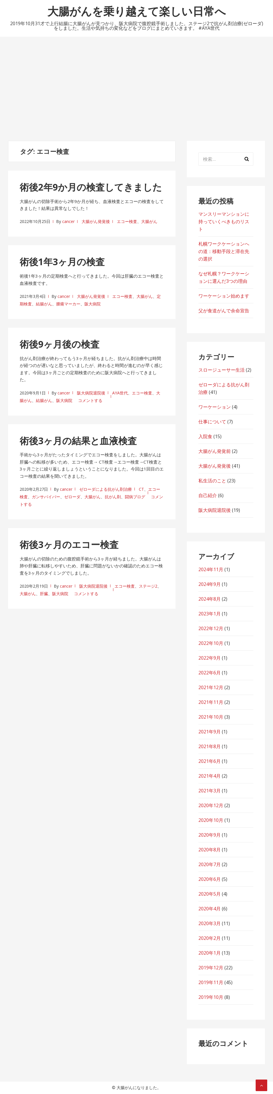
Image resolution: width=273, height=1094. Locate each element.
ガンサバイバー (46, 496)
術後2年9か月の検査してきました (91, 187)
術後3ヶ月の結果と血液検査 (78, 440)
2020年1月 (209, 953)
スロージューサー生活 (221, 370)
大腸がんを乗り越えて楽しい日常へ (136, 11)
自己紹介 (207, 495)
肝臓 (44, 593)
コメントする (90, 400)
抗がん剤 (113, 496)
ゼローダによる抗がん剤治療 (105, 489)
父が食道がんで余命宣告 (223, 310)
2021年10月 (210, 717)
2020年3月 (209, 923)
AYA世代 (120, 393)
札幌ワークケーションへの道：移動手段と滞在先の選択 (223, 251)
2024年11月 (210, 569)
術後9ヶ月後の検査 (59, 344)
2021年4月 (209, 776)
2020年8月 (209, 849)
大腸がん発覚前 (214, 451)
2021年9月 (209, 731)
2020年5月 (209, 894)
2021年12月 (210, 687)
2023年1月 (209, 613)
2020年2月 (209, 938)
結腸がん (44, 304)
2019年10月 (210, 997)
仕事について (212, 421)
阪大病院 (92, 304)
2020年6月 (209, 879)
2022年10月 (210, 643)
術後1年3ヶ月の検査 (62, 261)
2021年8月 (209, 746)
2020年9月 (209, 835)
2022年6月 (209, 672)
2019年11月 (210, 982)
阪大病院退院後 (91, 393)
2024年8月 (209, 599)
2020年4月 (209, 908)
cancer (68, 221)
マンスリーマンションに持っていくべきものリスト (223, 221)
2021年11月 (210, 702)
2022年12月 (210, 628)
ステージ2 (148, 586)
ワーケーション (214, 407)
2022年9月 (209, 658)
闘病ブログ (135, 496)
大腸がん (149, 221)
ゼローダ (72, 496)
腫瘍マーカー (68, 304)
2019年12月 (210, 967)
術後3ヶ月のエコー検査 (69, 544)
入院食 (205, 436)
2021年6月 (209, 761)
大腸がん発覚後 (96, 221)
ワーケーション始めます (223, 296)
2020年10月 (210, 820)
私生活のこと (212, 480)
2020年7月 (209, 864)
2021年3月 (209, 790)
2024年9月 (209, 584)
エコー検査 (127, 221)
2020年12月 (210, 805)
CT (141, 489)
